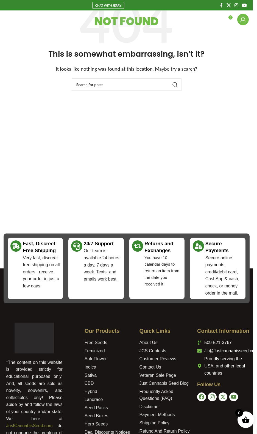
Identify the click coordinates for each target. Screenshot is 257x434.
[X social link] (229, 5)
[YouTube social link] (244, 5)
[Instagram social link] (236, 5)
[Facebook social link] (221, 5)
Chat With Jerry (108, 5)
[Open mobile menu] (13, 19)
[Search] (216, 19)
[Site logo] (126, 18)
